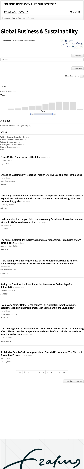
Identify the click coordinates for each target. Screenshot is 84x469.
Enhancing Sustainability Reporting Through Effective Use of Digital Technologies (41, 175)
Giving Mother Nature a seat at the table (20, 157)
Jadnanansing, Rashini (9, 246)
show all (3, 150)
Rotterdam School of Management (14, 18)
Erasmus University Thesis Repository (30, 4)
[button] (42, 114)
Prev (19, 372)
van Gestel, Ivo (6, 225)
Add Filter (77, 68)
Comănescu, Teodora (8, 314)
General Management (10, 147)
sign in (75, 12)
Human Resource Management (13, 140)
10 (59, 372)
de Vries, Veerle (6, 338)
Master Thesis (8, 92)
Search (77, 56)
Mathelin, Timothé (7, 290)
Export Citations (73, 381)
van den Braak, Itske (8, 270)
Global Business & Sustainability (14, 137)
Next (64, 372)
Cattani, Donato (6, 160)
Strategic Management (10, 142)
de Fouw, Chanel (7, 205)
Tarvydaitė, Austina (7, 181)
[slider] (42, 114)
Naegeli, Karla (5, 358)
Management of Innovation (12, 145)
